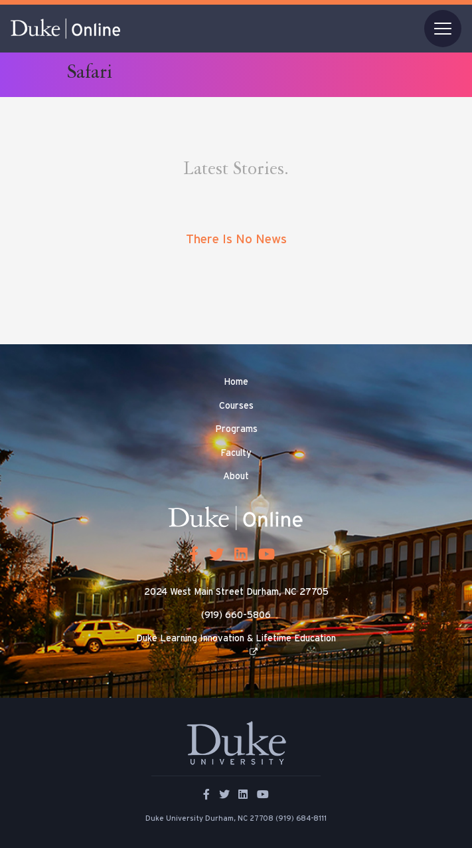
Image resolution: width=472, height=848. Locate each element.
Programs (236, 429)
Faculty (236, 453)
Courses (236, 406)
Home (236, 382)
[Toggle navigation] (442, 28)
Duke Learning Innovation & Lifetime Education (236, 638)
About (236, 476)
